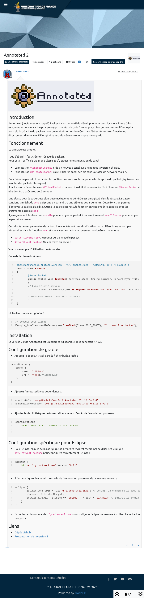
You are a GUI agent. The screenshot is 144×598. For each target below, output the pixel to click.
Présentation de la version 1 (31, 536)
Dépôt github (23, 532)
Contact (35, 577)
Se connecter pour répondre (108, 61)
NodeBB (80, 593)
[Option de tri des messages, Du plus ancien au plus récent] (87, 61)
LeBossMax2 (22, 71)
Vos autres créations (16, 61)
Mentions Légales (54, 577)
